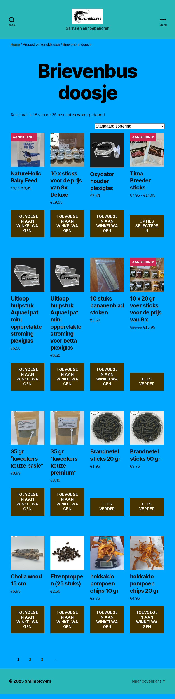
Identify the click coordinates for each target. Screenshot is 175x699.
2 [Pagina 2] (30, 665)
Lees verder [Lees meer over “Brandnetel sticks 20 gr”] (107, 511)
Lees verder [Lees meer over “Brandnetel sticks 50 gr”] (147, 511)
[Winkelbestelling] (130, 131)
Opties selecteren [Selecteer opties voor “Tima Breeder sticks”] (146, 231)
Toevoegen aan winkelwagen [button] (27, 228)
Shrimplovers (38, 686)
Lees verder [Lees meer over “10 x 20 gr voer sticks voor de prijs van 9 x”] (147, 386)
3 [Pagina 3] (42, 665)
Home (15, 50)
